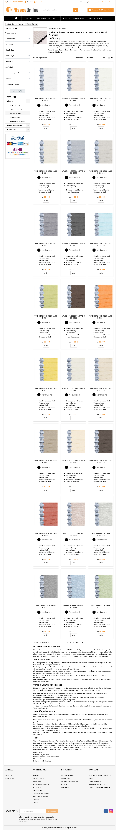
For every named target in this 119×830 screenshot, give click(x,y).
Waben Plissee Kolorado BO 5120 (73, 389)
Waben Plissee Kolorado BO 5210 (46, 244)
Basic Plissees (15, 105)
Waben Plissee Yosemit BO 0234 (73, 534)
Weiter (79, 642)
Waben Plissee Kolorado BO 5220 (73, 172)
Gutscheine (65, 787)
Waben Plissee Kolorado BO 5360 (100, 317)
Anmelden (91, 2)
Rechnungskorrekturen (69, 781)
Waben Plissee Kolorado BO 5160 (46, 172)
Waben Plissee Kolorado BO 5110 (100, 99)
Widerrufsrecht (38, 778)
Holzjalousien (95, 18)
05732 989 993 (18, 2)
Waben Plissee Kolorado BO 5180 (73, 317)
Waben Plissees (15, 113)
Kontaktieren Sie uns (40, 796)
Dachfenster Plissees (46, 18)
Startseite (10, 97)
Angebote (8, 775)
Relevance (96, 57)
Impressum (37, 787)
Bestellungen (66, 778)
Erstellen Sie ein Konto (106, 2)
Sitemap (36, 799)
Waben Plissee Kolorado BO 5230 (100, 172)
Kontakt (93, 769)
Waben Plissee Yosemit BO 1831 (46, 606)
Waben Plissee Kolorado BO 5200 (73, 244)
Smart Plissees (15, 117)
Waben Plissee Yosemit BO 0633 (101, 534)
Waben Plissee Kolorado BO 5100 (46, 99)
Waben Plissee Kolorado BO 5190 (100, 461)
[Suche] (59, 10)
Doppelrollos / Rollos (73, 18)
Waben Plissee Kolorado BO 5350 (73, 461)
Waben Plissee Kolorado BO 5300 (46, 534)
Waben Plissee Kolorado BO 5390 (46, 389)
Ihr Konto (66, 769)
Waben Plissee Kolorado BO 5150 (100, 389)
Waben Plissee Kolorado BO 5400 (46, 317)
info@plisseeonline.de (38, 2)
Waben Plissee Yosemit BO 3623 (101, 606)
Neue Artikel (9, 778)
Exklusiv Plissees (16, 109)
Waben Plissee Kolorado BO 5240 (100, 244)
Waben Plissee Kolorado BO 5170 (46, 461)
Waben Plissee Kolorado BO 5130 (73, 99)
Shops (35, 802)
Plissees (27, 18)
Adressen (64, 784)
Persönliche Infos (67, 775)
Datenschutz (37, 775)
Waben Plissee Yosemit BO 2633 (73, 606)
